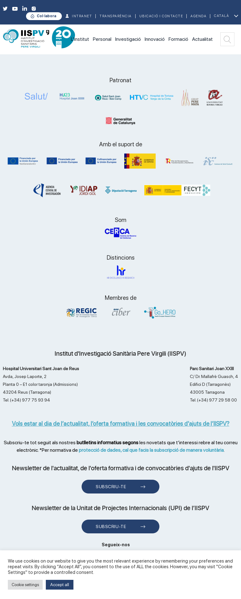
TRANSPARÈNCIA (115, 16)
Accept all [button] (59, 584)
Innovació (155, 39)
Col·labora (46, 16)
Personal (102, 39)
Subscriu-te (111, 486)
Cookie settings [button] (25, 584)
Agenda (198, 16)
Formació (178, 39)
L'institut (80, 39)
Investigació (128, 39)
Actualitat (202, 39)
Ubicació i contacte (161, 16)
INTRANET (82, 16)
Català (221, 16)
